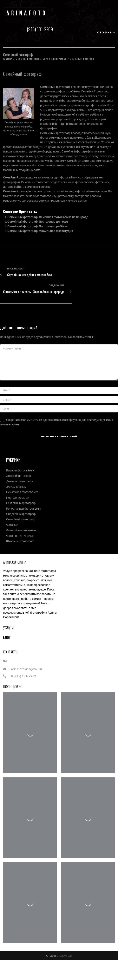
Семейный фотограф (54, 59)
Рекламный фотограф (20, 503)
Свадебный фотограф (21, 514)
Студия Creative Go (59, 955)
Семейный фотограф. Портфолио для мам (37, 221)
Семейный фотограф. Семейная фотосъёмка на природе (47, 217)
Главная (7, 59)
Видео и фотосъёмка (20, 470)
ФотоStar (12, 525)
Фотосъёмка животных (21, 530)
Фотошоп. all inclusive (20, 535)
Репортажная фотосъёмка (23, 508)
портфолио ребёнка (87, 196)
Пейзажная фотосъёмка (22, 492)
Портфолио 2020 (17, 497)
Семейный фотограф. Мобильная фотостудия (40, 231)
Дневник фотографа (27, 59)
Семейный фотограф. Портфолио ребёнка (37, 226)
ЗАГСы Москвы (16, 486)
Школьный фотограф (20, 541)
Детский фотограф (18, 475)
